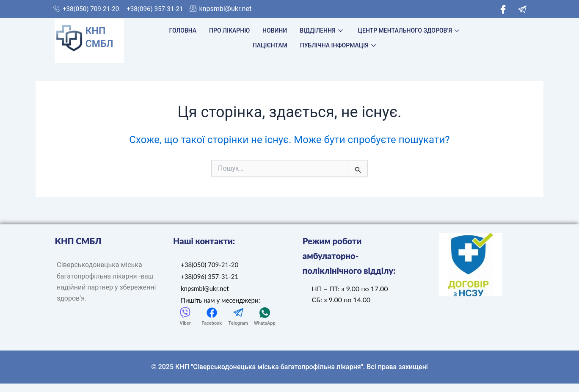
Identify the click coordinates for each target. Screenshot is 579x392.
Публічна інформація (338, 45)
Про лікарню (229, 30)
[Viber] (185, 312)
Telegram (238, 323)
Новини (274, 30)
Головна (183, 30)
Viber (185, 323)
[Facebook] (503, 8)
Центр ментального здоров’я (408, 30)
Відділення (321, 30)
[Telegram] (522, 8)
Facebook (211, 323)
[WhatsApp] (264, 312)
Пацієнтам (270, 45)
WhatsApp (265, 323)
